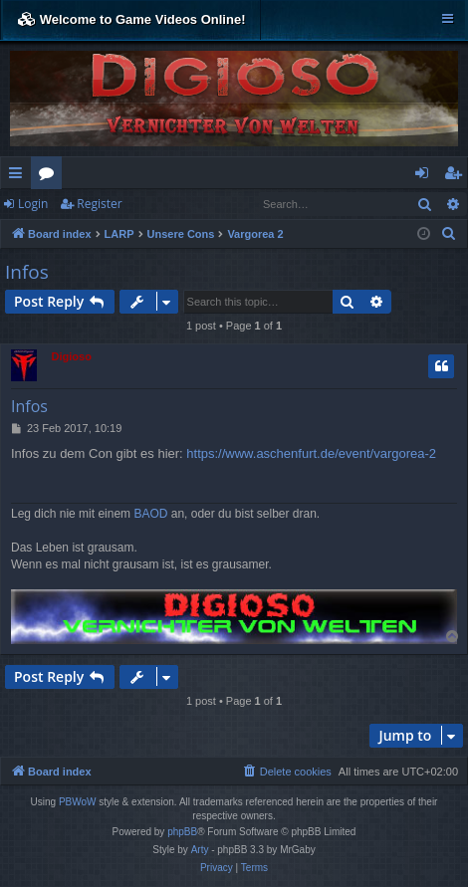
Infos (27, 272)
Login (33, 203)
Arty (200, 849)
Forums (50, 176)
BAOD (150, 514)
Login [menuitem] (425, 176)
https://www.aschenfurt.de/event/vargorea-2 (311, 453)
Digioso (72, 356)
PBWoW (78, 801)
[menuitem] (449, 234)
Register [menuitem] (457, 176)
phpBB (182, 831)
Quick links (19, 176)
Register (99, 203)
